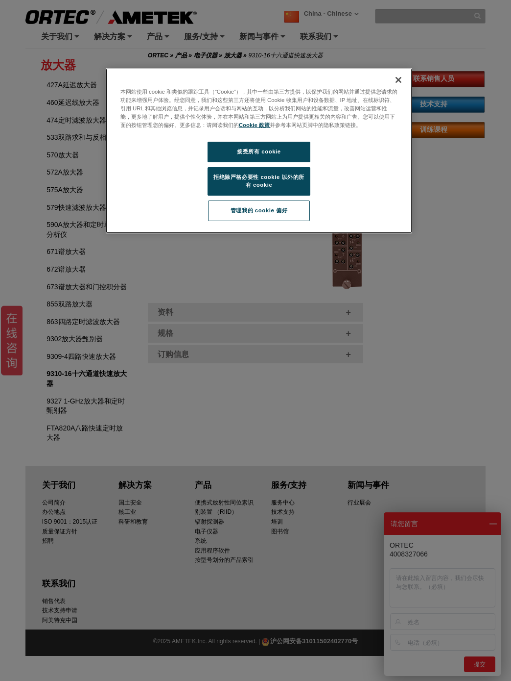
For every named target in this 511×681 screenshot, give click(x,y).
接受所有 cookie (258, 151)
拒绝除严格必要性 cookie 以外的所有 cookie (258, 181)
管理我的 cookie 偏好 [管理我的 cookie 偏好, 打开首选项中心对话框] (259, 210)
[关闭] (398, 80)
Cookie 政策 (254, 125)
